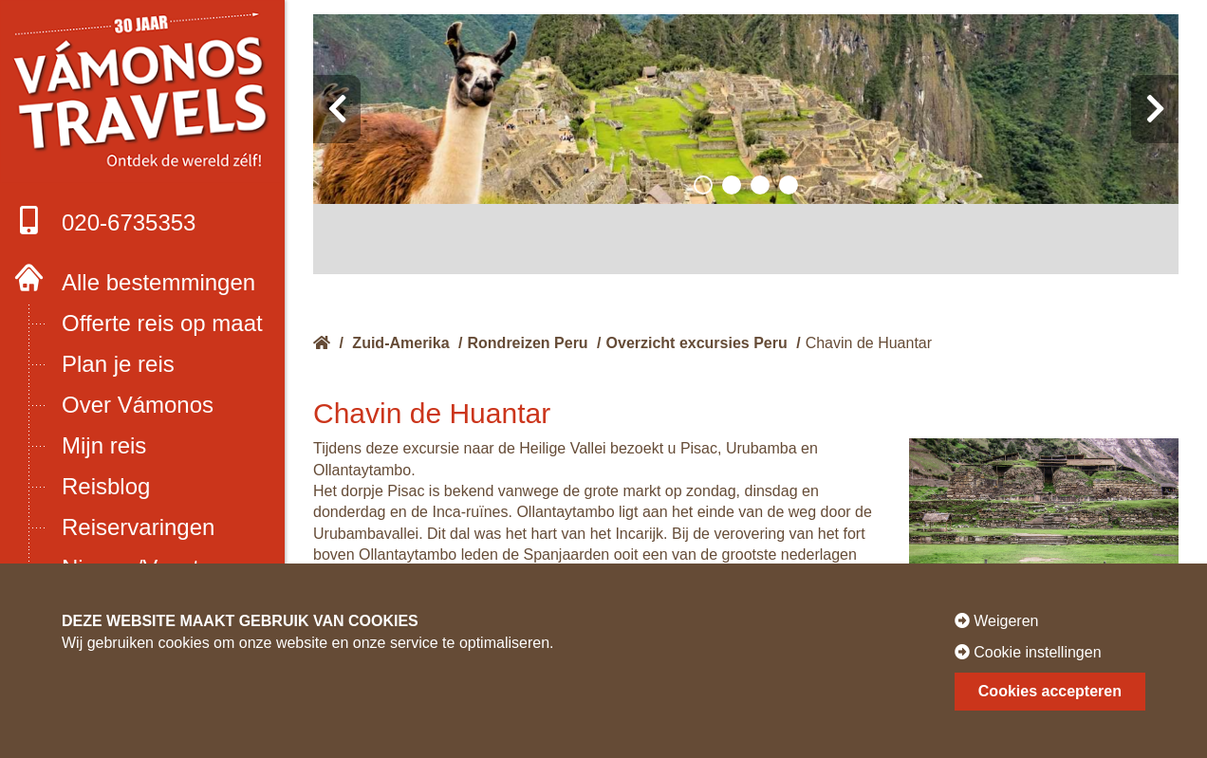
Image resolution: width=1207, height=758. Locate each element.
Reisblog (106, 486)
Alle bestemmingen (158, 282)
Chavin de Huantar (869, 343)
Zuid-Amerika (400, 343)
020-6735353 (104, 220)
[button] (703, 185)
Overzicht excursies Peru (697, 343)
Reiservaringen (138, 527)
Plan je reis (118, 364)
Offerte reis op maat (162, 323)
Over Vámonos (138, 404)
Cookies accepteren (1050, 691)
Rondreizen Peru (528, 343)
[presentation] (337, 109)
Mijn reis (104, 445)
